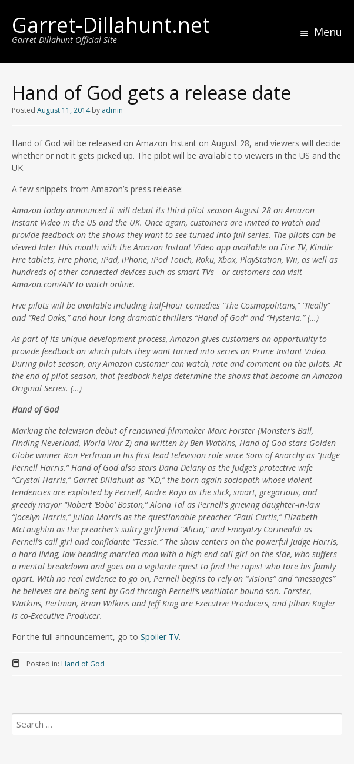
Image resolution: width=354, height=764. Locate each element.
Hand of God (83, 664)
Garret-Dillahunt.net (111, 25)
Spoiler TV (160, 636)
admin (112, 110)
